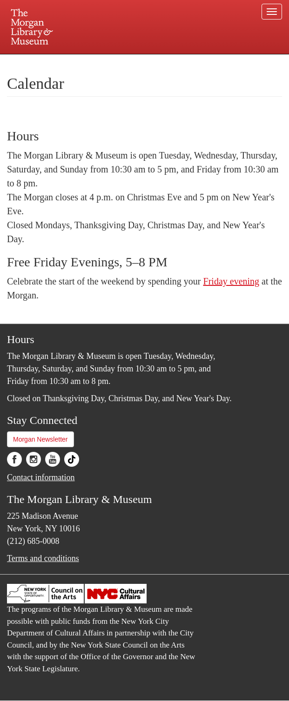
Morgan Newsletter (40, 439)
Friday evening (231, 281)
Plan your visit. (34, 62)
